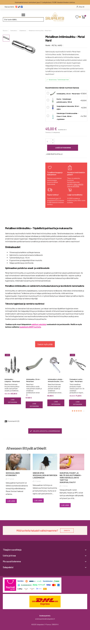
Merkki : (48, 45)
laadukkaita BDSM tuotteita (30, 327)
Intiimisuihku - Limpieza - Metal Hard (12, 380)
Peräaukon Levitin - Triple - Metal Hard (76, 380)
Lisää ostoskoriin (63, 148)
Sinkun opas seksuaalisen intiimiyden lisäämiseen (45, 475)
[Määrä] (48, 142)
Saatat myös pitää (45, 344)
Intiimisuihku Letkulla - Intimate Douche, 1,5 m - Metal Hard (55, 381)
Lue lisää (11, 501)
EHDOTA (67, 530)
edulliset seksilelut (38, 324)
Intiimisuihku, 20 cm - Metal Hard (33, 380)
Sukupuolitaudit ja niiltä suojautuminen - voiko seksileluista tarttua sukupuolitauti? (71, 477)
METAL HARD (57, 45)
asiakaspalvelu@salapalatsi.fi (45, 619)
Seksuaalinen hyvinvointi (13, 474)
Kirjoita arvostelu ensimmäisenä (45, 431)
